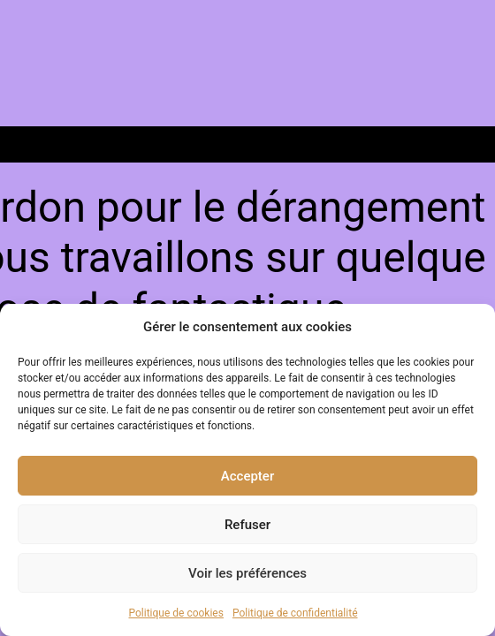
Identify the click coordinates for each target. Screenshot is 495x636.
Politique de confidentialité (295, 613)
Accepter (247, 476)
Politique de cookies (176, 613)
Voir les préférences (247, 573)
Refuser (247, 525)
